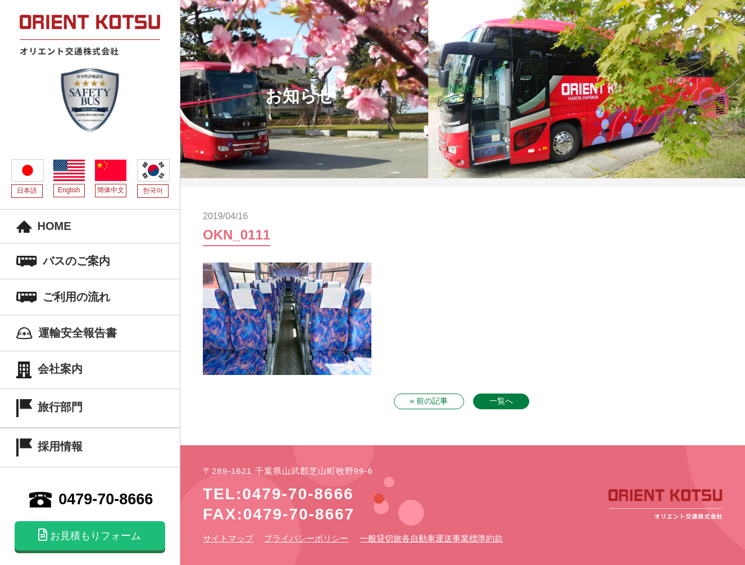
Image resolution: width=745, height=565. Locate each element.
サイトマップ (228, 538)
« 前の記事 (429, 400)
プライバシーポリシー (306, 538)
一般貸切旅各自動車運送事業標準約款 (431, 538)
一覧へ (501, 400)
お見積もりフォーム (89, 535)
